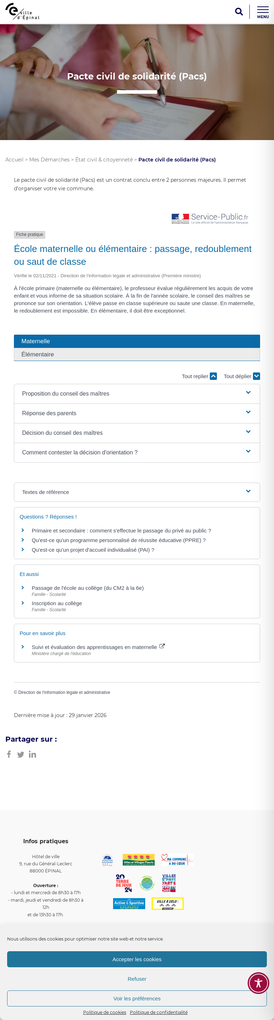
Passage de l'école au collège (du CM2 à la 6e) (88, 588)
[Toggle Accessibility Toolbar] (258, 983)
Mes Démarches (49, 159)
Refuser (137, 979)
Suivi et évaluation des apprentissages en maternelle (98, 647)
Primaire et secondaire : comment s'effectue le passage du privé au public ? (121, 530)
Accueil (14, 159)
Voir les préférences (137, 998)
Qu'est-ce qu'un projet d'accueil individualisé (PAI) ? (93, 550)
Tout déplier (242, 376)
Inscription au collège (57, 603)
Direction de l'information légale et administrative (64, 692)
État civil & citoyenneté (104, 159)
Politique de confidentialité (159, 1012)
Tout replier (199, 376)
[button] (137, 393)
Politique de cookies (104, 1012)
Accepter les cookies (137, 959)
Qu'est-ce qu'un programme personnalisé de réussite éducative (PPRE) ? (119, 540)
